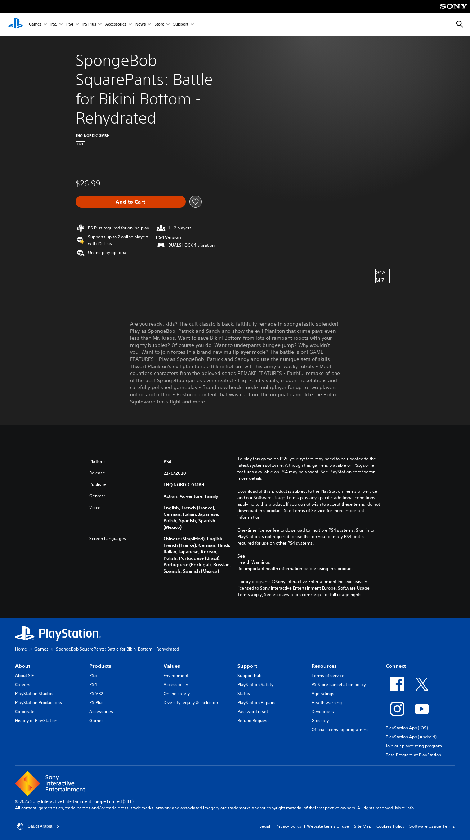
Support (180, 24)
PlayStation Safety (255, 685)
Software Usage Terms (432, 826)
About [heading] (22, 666)
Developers (323, 712)
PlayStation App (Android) (411, 737)
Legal (264, 826)
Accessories (115, 24)
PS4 (69, 24)
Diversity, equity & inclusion (191, 703)
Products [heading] (100, 666)
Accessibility (176, 685)
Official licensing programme (340, 730)
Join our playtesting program (414, 746)
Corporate (25, 712)
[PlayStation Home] (15, 24)
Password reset (252, 712)
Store (159, 24)
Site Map (362, 826)
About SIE (24, 676)
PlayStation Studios (34, 694)
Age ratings (323, 694)
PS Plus (89, 24)
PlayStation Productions (38, 703)
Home (21, 649)
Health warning (327, 703)
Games (35, 24)
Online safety (177, 694)
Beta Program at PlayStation (413, 755)
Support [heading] (247, 666)
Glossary (320, 721)
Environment (176, 676)
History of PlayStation (36, 721)
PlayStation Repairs (256, 703)
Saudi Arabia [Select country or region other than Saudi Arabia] (38, 826)
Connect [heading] (396, 666)
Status (243, 694)
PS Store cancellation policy (339, 685)
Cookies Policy (390, 826)
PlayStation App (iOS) (407, 728)
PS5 (53, 24)
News (140, 24)
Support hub (249, 676)
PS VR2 (96, 694)
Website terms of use (328, 826)
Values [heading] (172, 666)
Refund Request (253, 721)
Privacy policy (288, 826)
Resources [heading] (324, 666)
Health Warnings (253, 562)
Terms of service (328, 676)
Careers (22, 685)
